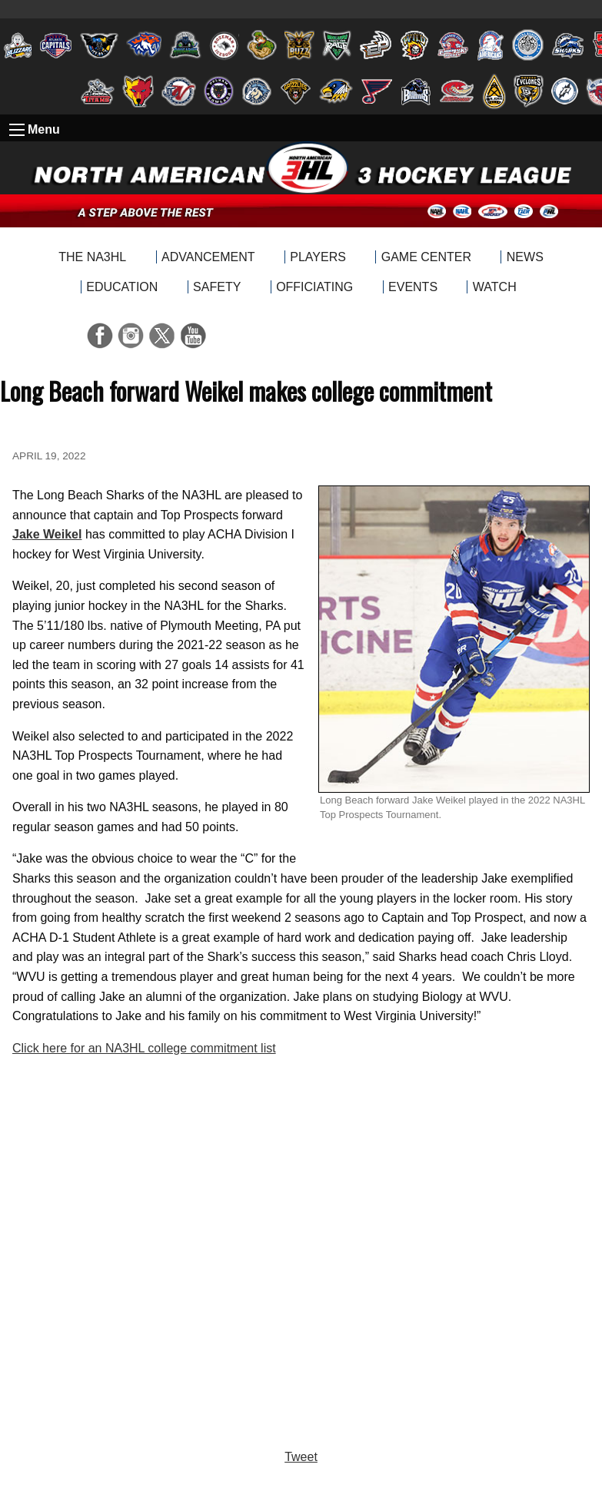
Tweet (301, 1456)
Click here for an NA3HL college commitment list (144, 1048)
